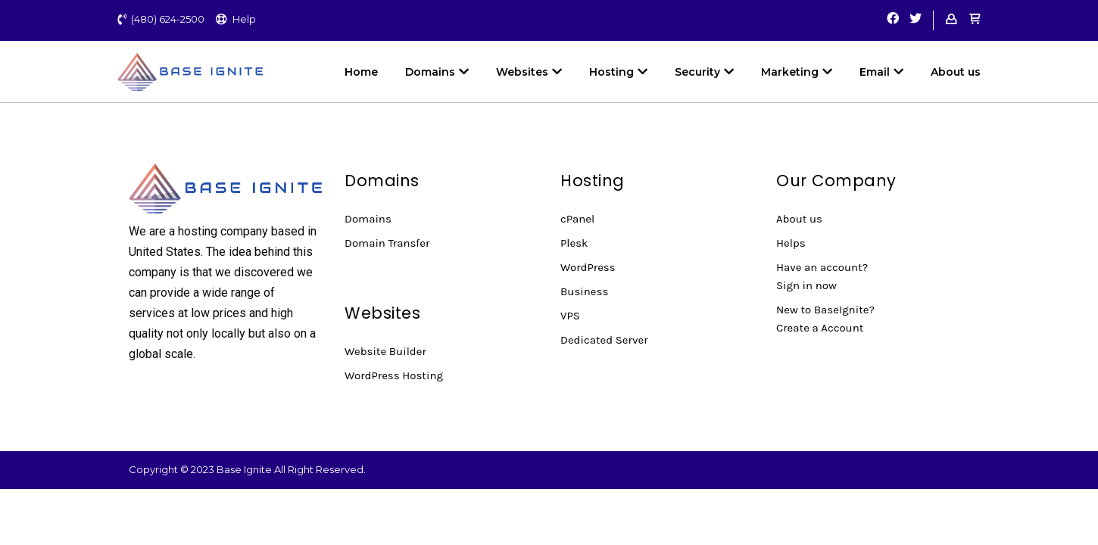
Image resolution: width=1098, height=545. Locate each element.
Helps (791, 243)
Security (704, 72)
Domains (437, 72)
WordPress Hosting (394, 375)
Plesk (574, 243)
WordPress (588, 267)
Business (584, 291)
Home (361, 72)
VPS (570, 315)
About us (956, 72)
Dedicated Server (604, 340)
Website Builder (385, 351)
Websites (529, 72)
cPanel (577, 219)
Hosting (618, 72)
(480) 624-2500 (167, 19)
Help (244, 19)
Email (881, 72)
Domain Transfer (387, 243)
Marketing (796, 72)
